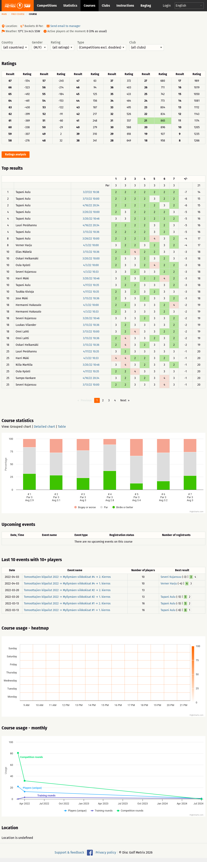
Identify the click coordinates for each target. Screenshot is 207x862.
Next (123, 400)
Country (15, 46)
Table (62, 426)
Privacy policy (106, 852)
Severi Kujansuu (171, 577)
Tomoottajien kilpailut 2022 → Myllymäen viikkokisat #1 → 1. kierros (67, 610)
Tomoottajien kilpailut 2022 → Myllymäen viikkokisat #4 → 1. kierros (67, 583)
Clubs (106, 5)
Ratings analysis (15, 154)
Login (167, 5)
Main (4, 14)
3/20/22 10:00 (91, 212)
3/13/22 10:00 (91, 198)
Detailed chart (44, 426)
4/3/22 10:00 (91, 245)
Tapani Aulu (168, 597)
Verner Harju (169, 583)
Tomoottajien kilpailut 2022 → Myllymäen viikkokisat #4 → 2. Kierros (67, 577)
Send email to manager (65, 26)
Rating (62, 46)
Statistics (70, 5)
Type (101, 46)
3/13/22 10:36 (91, 232)
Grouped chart (20, 426)
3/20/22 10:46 (91, 218)
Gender (40, 46)
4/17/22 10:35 (91, 285)
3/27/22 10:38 (91, 192)
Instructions (125, 5)
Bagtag (146, 5)
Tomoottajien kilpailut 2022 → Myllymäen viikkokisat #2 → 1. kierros (67, 597)
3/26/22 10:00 (91, 238)
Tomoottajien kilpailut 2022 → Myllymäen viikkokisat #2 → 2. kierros (67, 590)
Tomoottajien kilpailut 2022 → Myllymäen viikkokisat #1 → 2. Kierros (67, 603)
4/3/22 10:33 (91, 272)
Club (146, 46)
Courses (89, 5)
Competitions (47, 5)
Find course (17, 14)
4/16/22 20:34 (91, 205)
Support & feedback (69, 852)
